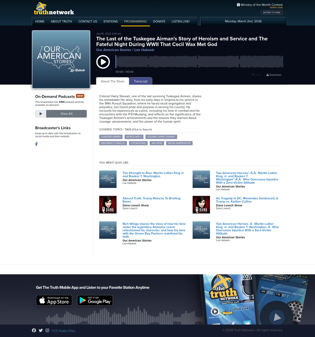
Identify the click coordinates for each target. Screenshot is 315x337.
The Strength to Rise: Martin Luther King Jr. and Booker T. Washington (153, 174)
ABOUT (61, 21)
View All (67, 114)
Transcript (140, 81)
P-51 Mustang (138, 143)
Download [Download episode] (273, 75)
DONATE (159, 21)
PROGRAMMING (135, 21)
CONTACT (87, 21)
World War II (134, 136)
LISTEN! (181, 21)
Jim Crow (157, 143)
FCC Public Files (63, 331)
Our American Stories (113, 50)
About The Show (112, 81)
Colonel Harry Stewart (161, 136)
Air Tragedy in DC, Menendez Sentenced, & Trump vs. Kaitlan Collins (247, 200)
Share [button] (257, 75)
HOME (39, 21)
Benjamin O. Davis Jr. (113, 143)
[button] (103, 66)
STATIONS (110, 21)
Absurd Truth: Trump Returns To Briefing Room (151, 200)
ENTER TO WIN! (271, 12)
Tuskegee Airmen (111, 136)
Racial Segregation (179, 143)
